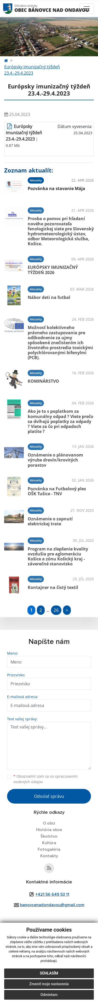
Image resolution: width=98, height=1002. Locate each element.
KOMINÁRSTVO (43, 381)
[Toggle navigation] (86, 8)
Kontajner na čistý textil (53, 587)
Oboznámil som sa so (45, 779)
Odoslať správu (49, 796)
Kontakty (49, 856)
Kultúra (49, 843)
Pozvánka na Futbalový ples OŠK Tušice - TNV (57, 491)
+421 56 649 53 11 (52, 894)
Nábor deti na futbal (49, 297)
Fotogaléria (49, 849)
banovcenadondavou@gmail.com (52, 905)
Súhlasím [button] (49, 973)
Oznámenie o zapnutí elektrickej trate (50, 521)
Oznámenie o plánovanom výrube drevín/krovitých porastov (55, 460)
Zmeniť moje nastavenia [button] (49, 984)
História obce (49, 830)
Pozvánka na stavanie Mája (56, 188)
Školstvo (49, 836)
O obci (49, 823)
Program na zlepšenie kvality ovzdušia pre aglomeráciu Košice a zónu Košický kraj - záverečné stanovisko (58, 556)
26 (56, 610)
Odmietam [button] (49, 995)
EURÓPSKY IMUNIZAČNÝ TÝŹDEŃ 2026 (53, 269)
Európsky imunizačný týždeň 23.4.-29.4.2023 (32, 70)
